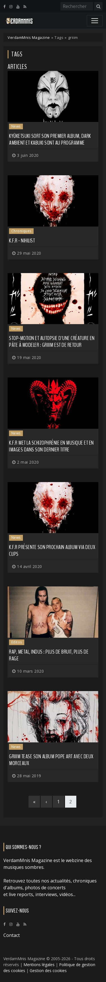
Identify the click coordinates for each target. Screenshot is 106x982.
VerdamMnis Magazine (29, 37)
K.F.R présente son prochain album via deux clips (52, 550)
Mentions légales (39, 964)
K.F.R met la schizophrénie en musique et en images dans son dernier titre (51, 446)
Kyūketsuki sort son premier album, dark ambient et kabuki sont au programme (50, 139)
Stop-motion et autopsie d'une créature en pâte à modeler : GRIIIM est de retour (52, 341)
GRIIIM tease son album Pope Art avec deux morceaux (51, 760)
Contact (11, 935)
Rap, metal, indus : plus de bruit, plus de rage (48, 655)
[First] (34, 802)
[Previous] (46, 802)
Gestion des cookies (48, 970)
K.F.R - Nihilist (22, 240)
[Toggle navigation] (95, 20)
